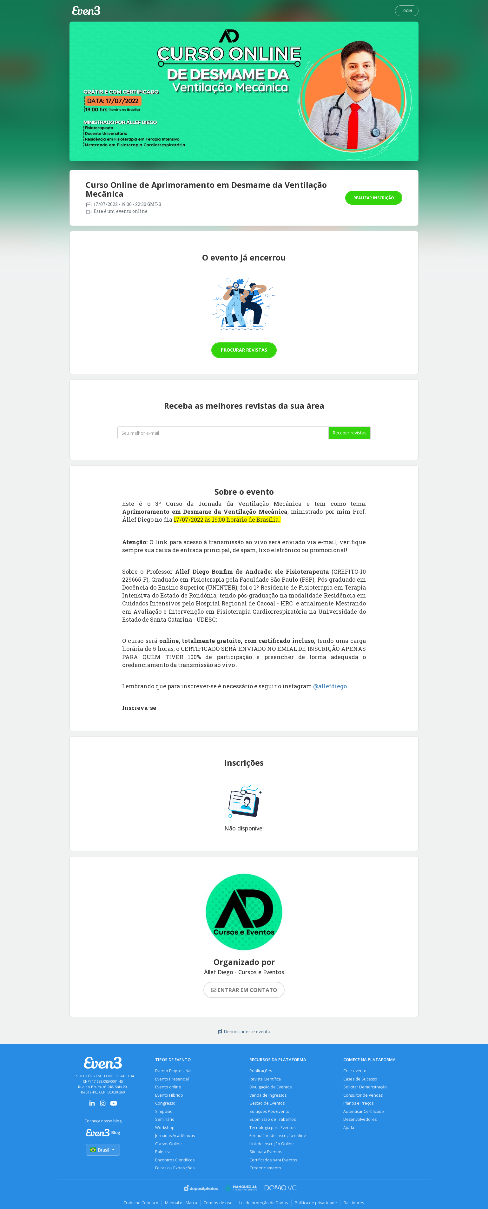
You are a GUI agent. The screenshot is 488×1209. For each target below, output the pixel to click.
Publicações (260, 1071)
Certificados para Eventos (273, 1160)
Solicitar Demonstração (365, 1087)
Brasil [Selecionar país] (103, 1150)
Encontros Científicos (175, 1160)
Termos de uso (218, 1203)
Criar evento (354, 1071)
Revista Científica (265, 1079)
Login (407, 11)
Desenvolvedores (360, 1119)
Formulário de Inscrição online (277, 1135)
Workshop (165, 1127)
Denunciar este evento (244, 1031)
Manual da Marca (181, 1203)
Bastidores (354, 1203)
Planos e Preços (358, 1103)
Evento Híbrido (169, 1095)
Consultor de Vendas (363, 1095)
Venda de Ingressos (268, 1095)
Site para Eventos (265, 1151)
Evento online (168, 1087)
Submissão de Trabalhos (272, 1119)
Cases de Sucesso (360, 1079)
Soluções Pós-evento (269, 1111)
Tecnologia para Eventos (272, 1127)
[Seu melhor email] (223, 432)
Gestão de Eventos (267, 1103)
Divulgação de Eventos (270, 1087)
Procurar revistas (244, 350)
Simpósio (164, 1111)
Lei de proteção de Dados (263, 1203)
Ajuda (348, 1127)
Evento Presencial (172, 1079)
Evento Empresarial (173, 1071)
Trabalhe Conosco (141, 1203)
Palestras (163, 1151)
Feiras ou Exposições (175, 1168)
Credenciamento (265, 1168)
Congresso (165, 1103)
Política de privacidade (316, 1203)
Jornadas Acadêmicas (175, 1135)
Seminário (165, 1119)
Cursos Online (168, 1143)
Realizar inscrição (373, 198)
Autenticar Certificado (363, 1111)
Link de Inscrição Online (271, 1143)
